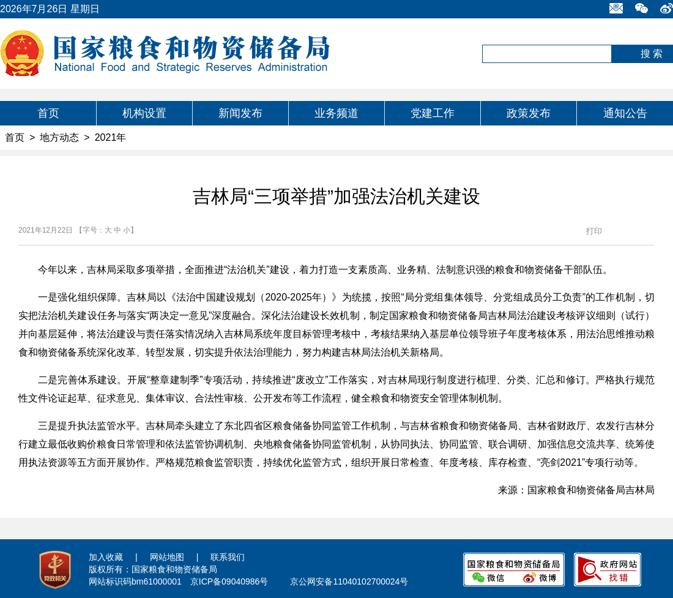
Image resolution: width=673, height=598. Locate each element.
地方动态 (59, 137)
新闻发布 (240, 113)
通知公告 (625, 113)
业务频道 (336, 113)
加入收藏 (106, 557)
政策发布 (529, 113)
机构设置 (144, 113)
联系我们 (227, 557)
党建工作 (433, 113)
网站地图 (167, 557)
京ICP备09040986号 (229, 581)
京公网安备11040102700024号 (349, 581)
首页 (48, 113)
